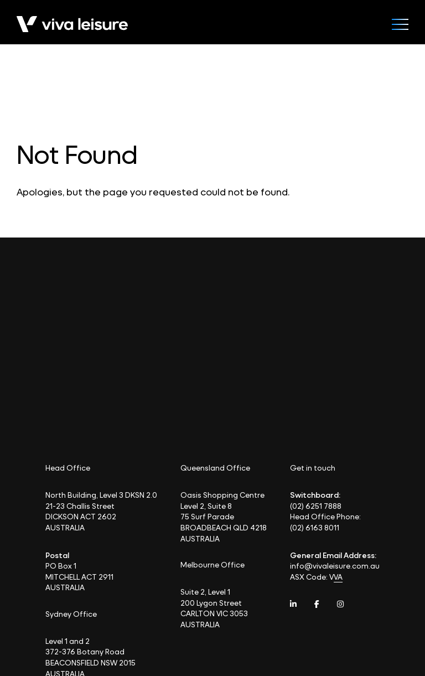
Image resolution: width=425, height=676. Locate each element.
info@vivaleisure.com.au (335, 565)
